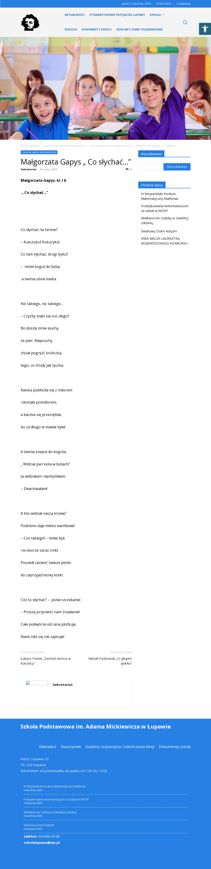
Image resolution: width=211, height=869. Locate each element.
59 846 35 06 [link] (42, 836)
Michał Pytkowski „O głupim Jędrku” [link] (110, 661)
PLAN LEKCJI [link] (164, 3)
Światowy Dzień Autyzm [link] (159, 231)
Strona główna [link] (30, 146)
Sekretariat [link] (28, 169)
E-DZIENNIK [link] (184, 4)
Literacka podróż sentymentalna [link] (65, 146)
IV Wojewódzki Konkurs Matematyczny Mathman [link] (159, 196)
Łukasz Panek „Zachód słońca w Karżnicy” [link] (46, 661)
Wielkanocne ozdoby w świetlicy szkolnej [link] (164, 220)
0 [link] (129, 169)
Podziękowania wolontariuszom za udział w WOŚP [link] (164, 208)
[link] (205, 29)
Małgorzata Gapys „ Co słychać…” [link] (76, 162)
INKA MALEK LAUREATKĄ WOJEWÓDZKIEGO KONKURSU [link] (164, 240)
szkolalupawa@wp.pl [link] (42, 842)
